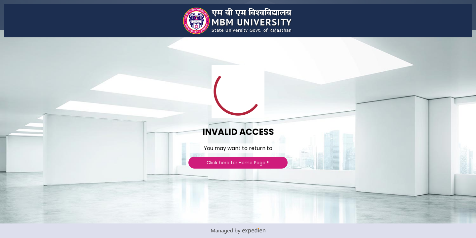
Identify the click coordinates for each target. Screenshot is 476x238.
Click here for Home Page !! (238, 162)
